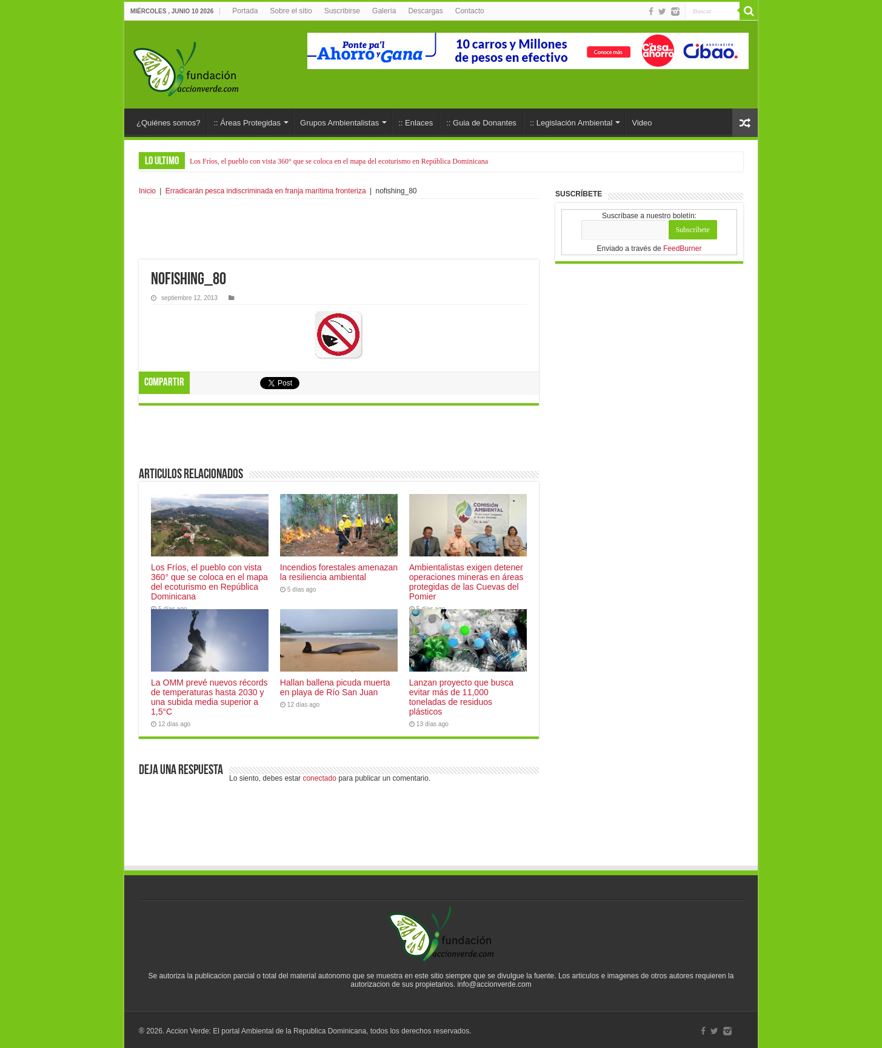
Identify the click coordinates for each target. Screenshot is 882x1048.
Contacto (469, 11)
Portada (245, 11)
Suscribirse (342, 11)
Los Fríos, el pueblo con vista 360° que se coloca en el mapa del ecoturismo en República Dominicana (339, 161)
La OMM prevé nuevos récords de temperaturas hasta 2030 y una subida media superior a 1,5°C (209, 697)
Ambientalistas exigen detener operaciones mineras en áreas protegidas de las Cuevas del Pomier (466, 581)
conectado (319, 778)
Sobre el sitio (291, 11)
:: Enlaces (415, 122)
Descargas (425, 11)
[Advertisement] (339, 229)
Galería (384, 11)
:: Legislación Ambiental (571, 122)
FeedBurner (682, 248)
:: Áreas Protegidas (247, 122)
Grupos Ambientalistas (339, 122)
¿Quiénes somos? (168, 122)
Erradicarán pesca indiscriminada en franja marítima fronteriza (265, 191)
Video (642, 122)
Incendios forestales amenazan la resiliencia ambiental (339, 572)
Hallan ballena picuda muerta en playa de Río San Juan (335, 687)
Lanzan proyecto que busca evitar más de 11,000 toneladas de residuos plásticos (461, 697)
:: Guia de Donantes (481, 122)
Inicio (147, 191)
